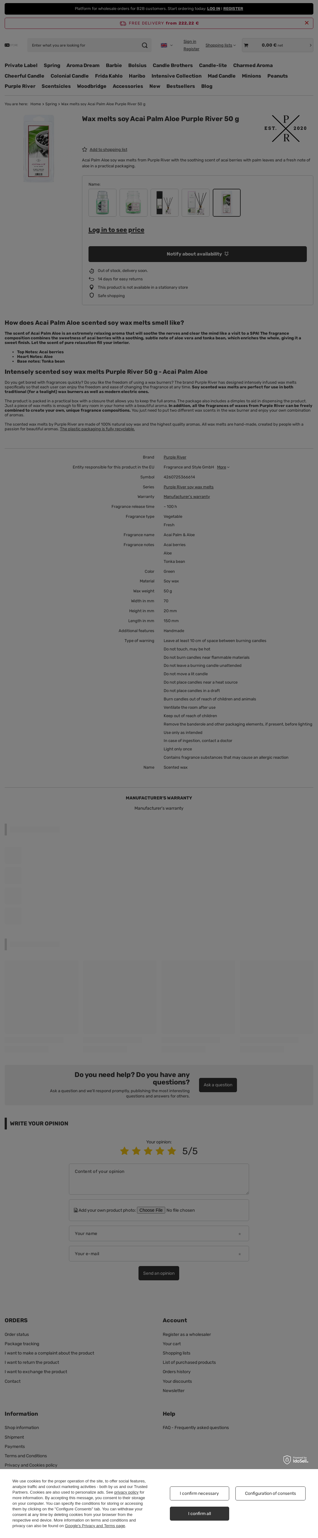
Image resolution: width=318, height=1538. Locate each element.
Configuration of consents (270, 1493)
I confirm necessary (199, 1493)
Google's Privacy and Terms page (95, 1525)
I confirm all (199, 1513)
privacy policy (126, 1492)
